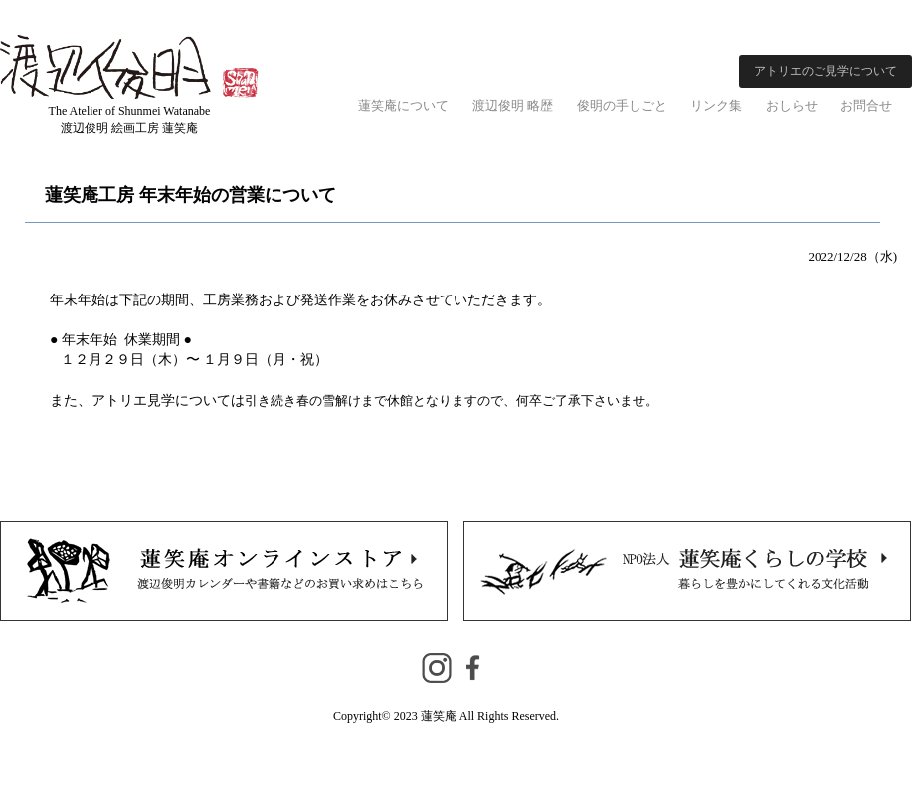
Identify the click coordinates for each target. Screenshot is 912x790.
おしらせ (792, 106)
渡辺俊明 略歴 (512, 106)
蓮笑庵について (403, 106)
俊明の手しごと (622, 106)
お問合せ (866, 106)
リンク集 (716, 106)
